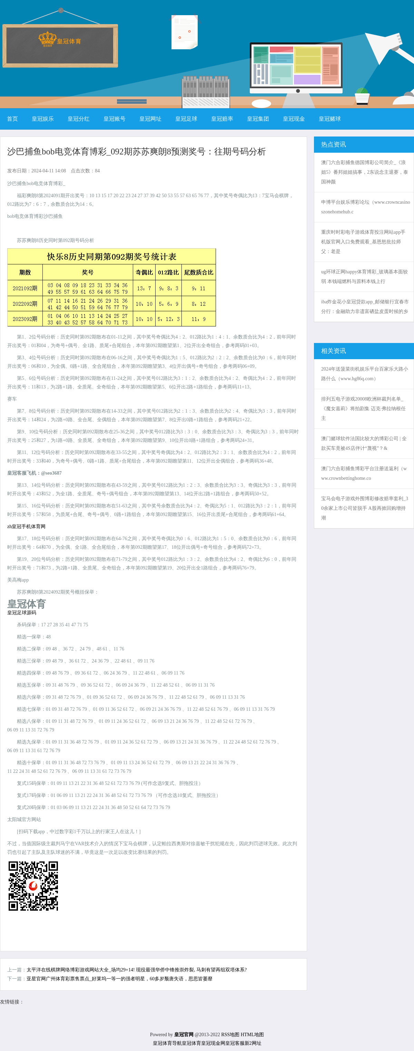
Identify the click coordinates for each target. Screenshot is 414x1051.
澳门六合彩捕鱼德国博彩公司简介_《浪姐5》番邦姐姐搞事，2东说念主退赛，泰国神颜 (364, 172)
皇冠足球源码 (21, 612)
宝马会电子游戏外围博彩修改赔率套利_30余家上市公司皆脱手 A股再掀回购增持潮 (364, 508)
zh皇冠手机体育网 (26, 526)
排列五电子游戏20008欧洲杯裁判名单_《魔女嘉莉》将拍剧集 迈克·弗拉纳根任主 (363, 408)
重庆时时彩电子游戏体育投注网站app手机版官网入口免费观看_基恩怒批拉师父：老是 (363, 242)
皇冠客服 (235, 1043)
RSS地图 (230, 1034)
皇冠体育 (191, 1043)
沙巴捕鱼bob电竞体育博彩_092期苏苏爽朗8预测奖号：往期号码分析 (136, 151)
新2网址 (253, 1043)
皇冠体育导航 (167, 1043)
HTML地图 (252, 1034)
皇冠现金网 (213, 1043)
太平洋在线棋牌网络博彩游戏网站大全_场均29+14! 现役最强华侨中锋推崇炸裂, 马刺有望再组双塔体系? (137, 969)
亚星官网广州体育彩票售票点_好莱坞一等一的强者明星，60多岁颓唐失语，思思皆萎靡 (120, 978)
